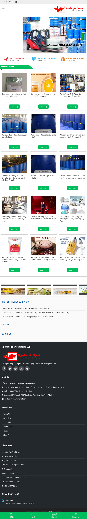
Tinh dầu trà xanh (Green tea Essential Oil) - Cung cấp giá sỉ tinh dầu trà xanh (13, 178)
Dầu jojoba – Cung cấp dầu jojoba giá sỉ (43, 136)
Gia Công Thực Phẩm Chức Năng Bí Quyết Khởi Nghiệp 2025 (26, 308)
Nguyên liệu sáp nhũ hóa (11, 452)
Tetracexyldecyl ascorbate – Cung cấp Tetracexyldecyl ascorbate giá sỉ (72, 178)
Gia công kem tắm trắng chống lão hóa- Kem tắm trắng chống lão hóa (43, 259)
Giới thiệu (7, 418)
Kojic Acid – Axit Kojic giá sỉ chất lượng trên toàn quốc (14, 95)
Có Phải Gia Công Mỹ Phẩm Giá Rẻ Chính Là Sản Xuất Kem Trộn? (43, 218)
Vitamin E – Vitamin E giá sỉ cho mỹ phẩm (43, 177)
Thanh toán (7, 427)
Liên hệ (6, 435)
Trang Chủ (7, 414)
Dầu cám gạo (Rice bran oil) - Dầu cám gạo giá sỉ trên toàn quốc (72, 136)
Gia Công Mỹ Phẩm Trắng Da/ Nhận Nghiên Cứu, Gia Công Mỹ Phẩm (72, 219)
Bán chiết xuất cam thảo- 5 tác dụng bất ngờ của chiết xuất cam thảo (29, 317)
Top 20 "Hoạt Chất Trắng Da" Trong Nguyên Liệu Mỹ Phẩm (71, 95)
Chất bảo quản (7, 469)
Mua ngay (14, 107)
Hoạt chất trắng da (9, 461)
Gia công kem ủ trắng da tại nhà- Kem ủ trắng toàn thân (43, 95)
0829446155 (7, 2)
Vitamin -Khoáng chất (10, 473)
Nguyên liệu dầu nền (9, 456)
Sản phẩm (7, 422)
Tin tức (6, 431)
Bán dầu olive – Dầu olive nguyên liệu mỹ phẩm (14, 136)
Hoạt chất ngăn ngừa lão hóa (13, 465)
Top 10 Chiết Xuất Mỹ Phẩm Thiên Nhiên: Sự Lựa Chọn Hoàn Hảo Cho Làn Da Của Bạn (36, 313)
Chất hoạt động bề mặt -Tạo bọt (14, 478)
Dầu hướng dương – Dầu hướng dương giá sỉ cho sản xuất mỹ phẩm (14, 219)
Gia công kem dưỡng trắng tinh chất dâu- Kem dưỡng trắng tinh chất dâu (14, 259)
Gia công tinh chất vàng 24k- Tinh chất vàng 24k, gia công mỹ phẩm (72, 258)
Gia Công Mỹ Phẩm (9, 486)
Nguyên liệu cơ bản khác (11, 482)
